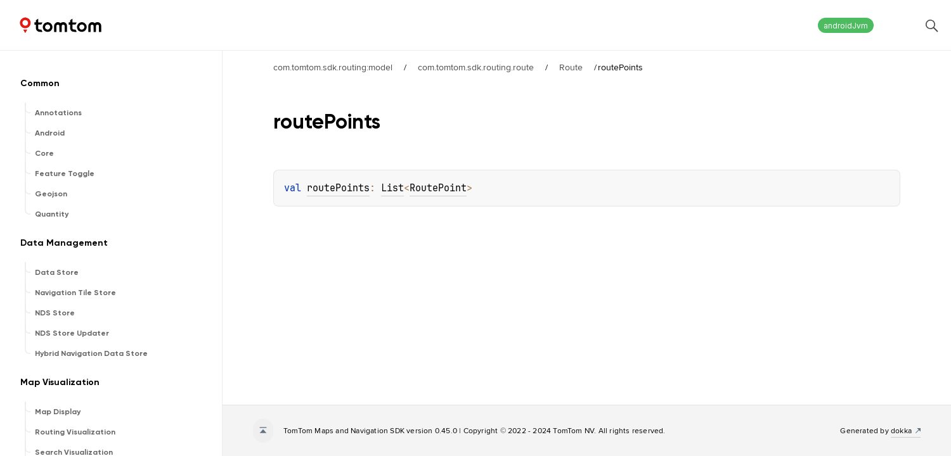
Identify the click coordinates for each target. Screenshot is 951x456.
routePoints (338, 188)
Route (571, 67)
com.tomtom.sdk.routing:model (332, 67)
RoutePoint (438, 188)
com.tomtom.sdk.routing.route (476, 67)
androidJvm (846, 25)
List (392, 188)
